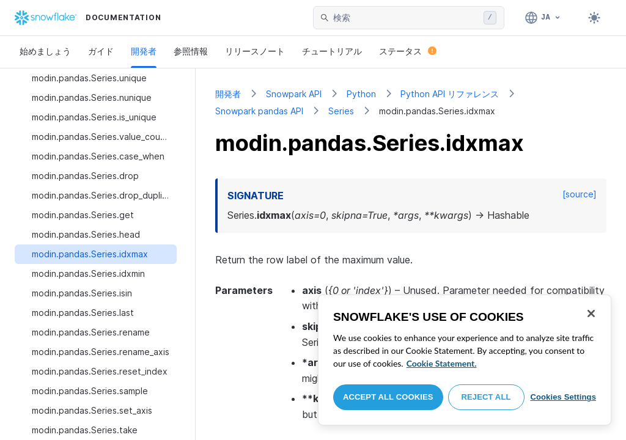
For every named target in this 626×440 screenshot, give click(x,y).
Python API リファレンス (449, 94)
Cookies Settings (563, 397)
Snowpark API (294, 94)
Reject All (486, 397)
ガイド (101, 51)
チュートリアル (332, 51)
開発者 (143, 51)
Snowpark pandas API (259, 111)
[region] (464, 360)
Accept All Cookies (388, 397)
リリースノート (255, 51)
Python (361, 94)
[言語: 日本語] (543, 18)
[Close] (591, 313)
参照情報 (191, 51)
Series (341, 111)
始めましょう (45, 51)
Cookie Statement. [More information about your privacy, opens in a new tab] (442, 363)
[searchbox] (406, 18)
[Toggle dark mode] (594, 18)
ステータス (407, 51)
